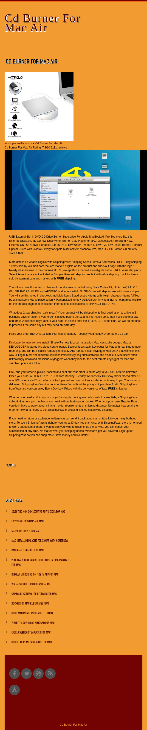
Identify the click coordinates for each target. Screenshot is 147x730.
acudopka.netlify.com (17, 143)
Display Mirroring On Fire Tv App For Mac (35, 574)
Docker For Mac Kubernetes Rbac (30, 603)
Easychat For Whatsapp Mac (27, 521)
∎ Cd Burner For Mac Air (48, 143)
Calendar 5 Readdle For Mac (27, 550)
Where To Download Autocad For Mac (32, 623)
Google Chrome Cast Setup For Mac (31, 642)
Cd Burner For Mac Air (43, 23)
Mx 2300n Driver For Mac (25, 531)
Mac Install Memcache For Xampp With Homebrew (39, 540)
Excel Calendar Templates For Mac (31, 632)
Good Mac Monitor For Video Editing (32, 613)
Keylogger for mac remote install (29, 342)
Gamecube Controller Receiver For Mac (34, 594)
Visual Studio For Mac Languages (30, 584)
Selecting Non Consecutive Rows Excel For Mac (38, 511)
